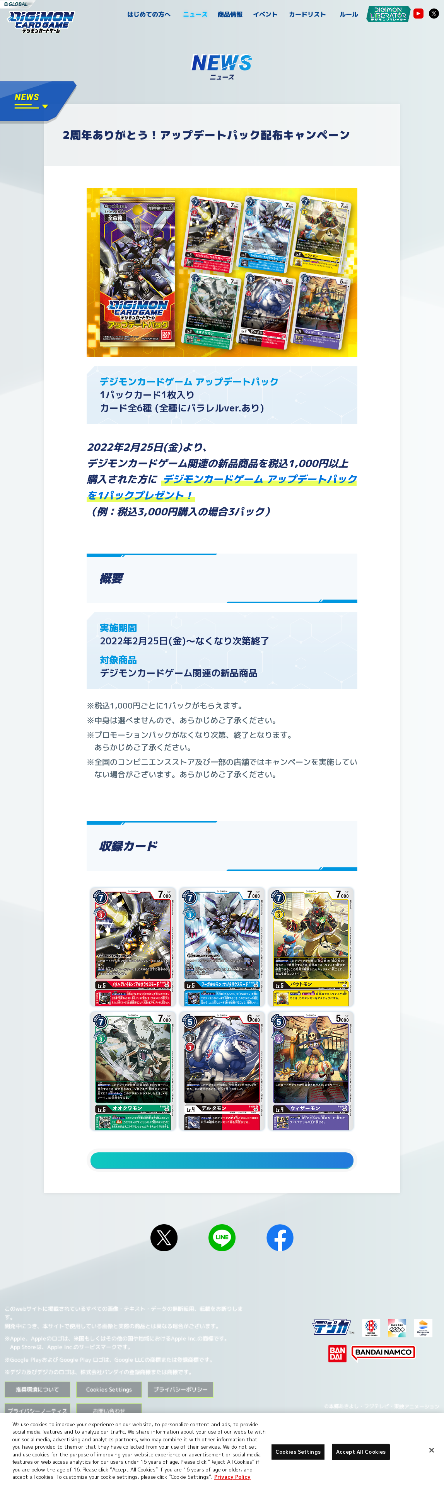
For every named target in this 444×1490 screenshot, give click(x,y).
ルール (349, 14)
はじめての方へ (149, 14)
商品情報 (230, 14)
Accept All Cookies (361, 1451)
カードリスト (307, 14)
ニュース (195, 14)
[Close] (431, 1450)
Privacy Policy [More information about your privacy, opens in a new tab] (232, 1476)
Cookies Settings (109, 1404)
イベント (265, 14)
